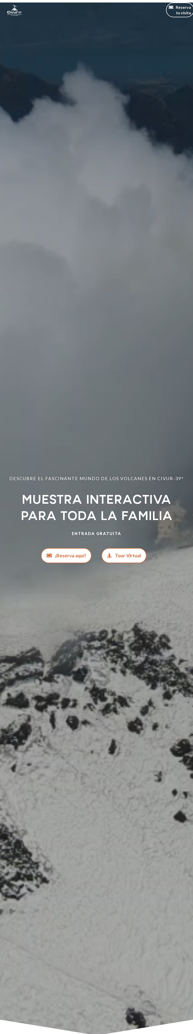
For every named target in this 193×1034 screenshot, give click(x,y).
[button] (96, 9)
